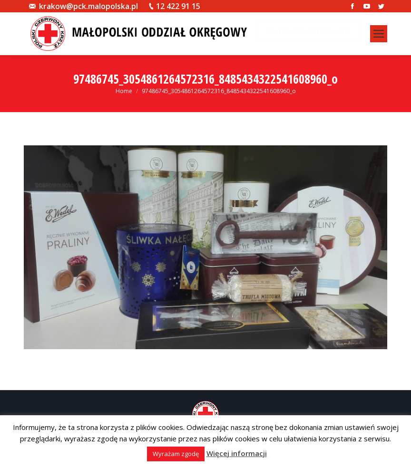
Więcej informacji (236, 453)
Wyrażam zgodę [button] (176, 453)
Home (124, 91)
